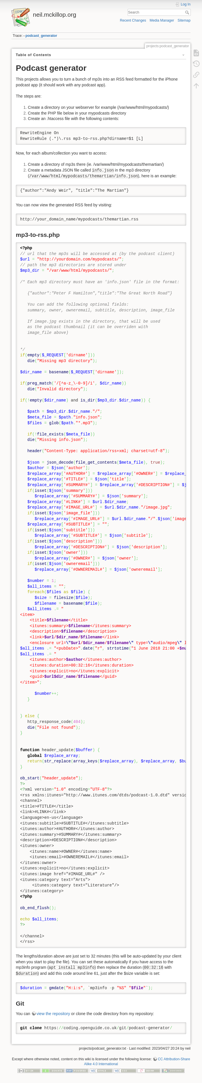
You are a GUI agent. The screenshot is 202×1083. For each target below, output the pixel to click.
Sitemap (184, 20)
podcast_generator (41, 36)
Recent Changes (133, 20)
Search (188, 12)
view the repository (53, 1013)
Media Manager (162, 20)
